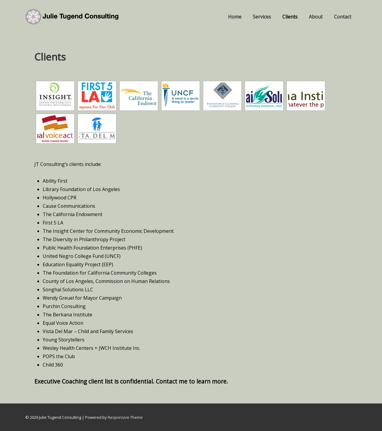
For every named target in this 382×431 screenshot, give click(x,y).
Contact (342, 16)
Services (262, 16)
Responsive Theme (125, 417)
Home (234, 16)
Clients (290, 16)
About (316, 16)
